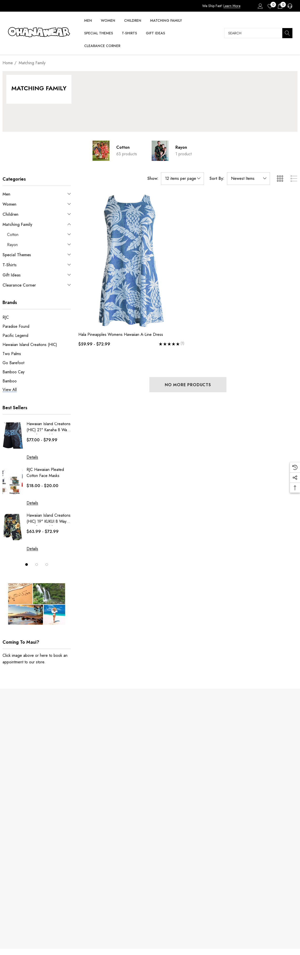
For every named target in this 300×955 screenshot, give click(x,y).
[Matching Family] (166, 21)
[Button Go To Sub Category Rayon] (160, 151)
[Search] (287, 33)
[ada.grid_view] (279, 178)
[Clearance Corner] (102, 46)
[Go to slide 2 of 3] (36, 564)
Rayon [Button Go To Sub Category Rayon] (181, 147)
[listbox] (248, 178)
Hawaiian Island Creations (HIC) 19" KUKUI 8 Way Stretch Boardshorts (49, 519)
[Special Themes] (98, 33)
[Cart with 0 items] (280, 6)
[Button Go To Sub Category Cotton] (101, 151)
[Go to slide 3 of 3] (46, 564)
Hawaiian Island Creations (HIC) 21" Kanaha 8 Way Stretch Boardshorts (49, 427)
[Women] (108, 21)
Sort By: (217, 179)
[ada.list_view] (293, 178)
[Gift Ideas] (155, 33)
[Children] (132, 21)
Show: (152, 179)
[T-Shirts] (129, 33)
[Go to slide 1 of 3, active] (26, 564)
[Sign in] (260, 6)
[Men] (88, 21)
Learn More (231, 5)
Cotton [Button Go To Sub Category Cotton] (123, 147)
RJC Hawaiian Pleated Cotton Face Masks (45, 473)
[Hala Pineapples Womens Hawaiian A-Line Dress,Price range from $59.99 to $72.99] (131, 261)
